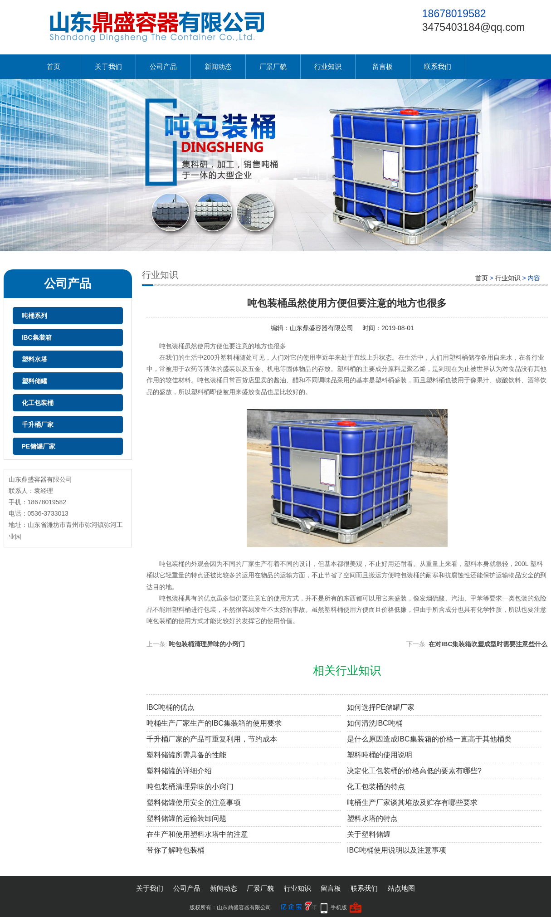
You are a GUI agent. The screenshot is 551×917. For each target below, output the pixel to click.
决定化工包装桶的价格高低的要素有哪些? (414, 771)
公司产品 (163, 66)
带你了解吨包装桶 (175, 850)
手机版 (339, 907)
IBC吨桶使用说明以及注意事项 (396, 850)
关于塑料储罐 (368, 834)
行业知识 (327, 66)
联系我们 (437, 66)
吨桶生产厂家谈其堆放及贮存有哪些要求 (412, 802)
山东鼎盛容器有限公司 (321, 328)
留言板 (382, 66)
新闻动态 (218, 66)
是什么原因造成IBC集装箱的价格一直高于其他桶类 (429, 739)
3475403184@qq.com (473, 27)
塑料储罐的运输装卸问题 (186, 818)
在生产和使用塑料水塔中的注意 (197, 834)
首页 (53, 66)
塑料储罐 (34, 381)
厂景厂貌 (273, 66)
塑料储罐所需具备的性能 (186, 755)
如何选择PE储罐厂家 (380, 707)
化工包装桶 (38, 402)
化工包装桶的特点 (376, 786)
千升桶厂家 (38, 424)
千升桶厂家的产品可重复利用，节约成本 (211, 739)
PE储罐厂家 (39, 446)
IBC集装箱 (37, 337)
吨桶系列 (34, 315)
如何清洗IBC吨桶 (375, 723)
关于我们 (108, 66)
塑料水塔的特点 (372, 818)
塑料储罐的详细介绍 (179, 771)
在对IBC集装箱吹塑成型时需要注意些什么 (488, 644)
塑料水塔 (34, 359)
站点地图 (401, 888)
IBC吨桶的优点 (170, 707)
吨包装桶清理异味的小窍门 (207, 644)
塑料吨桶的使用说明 (379, 755)
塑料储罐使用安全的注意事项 (193, 802)
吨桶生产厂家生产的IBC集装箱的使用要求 (214, 723)
